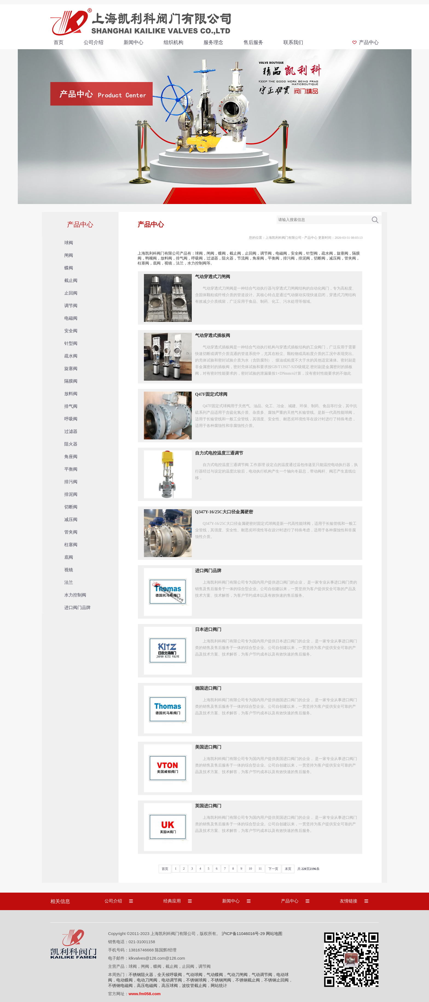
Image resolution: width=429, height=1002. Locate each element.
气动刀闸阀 (237, 974)
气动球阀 (194, 974)
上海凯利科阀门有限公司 (283, 238)
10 (250, 868)
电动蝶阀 (124, 980)
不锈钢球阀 (196, 980)
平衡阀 (70, 469)
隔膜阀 (70, 381)
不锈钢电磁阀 (120, 985)
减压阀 (70, 519)
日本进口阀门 (208, 629)
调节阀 (70, 305)
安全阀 (70, 330)
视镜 (68, 569)
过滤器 (70, 431)
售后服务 (253, 42)
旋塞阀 (70, 368)
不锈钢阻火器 (141, 974)
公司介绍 (93, 42)
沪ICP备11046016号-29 (243, 933)
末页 (288, 869)
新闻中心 (133, 42)
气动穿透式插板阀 (212, 335)
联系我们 (293, 42)
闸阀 (68, 255)
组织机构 (173, 42)
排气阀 (70, 406)
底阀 (68, 557)
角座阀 (70, 456)
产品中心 (369, 42)
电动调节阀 (171, 980)
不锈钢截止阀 (247, 980)
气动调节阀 (262, 974)
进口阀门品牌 (77, 607)
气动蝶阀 (215, 974)
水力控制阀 (75, 595)
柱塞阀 (70, 544)
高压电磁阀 (147, 985)
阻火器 (70, 444)
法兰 (68, 582)
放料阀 (70, 393)
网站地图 (274, 933)
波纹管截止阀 (194, 985)
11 (260, 868)
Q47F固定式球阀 (211, 394)
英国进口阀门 (208, 805)
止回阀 (70, 293)
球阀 (68, 242)
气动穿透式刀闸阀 (212, 276)
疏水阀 (70, 356)
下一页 (273, 869)
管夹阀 (70, 532)
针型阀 (70, 343)
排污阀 (70, 481)
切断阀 (70, 507)
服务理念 (213, 42)
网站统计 (219, 985)
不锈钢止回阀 (276, 980)
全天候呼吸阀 (169, 974)
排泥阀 (70, 494)
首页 (58, 42)
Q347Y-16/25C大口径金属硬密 (224, 511)
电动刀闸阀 (147, 980)
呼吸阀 (70, 418)
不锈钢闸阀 (221, 980)
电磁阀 (70, 318)
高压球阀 (169, 985)
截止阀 (70, 280)
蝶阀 (68, 268)
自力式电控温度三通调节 (219, 453)
